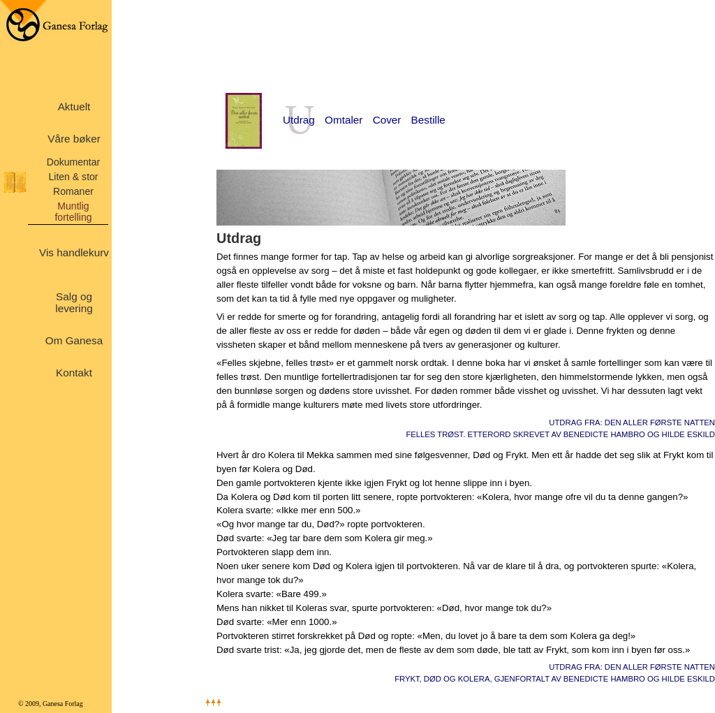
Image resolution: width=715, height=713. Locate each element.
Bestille (428, 120)
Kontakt (74, 372)
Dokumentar (74, 162)
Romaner (73, 191)
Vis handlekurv (74, 252)
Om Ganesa (74, 340)
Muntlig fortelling (72, 211)
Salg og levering (73, 302)
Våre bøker (74, 139)
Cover (387, 120)
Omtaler (343, 120)
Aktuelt (74, 106)
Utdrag (299, 120)
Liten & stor (73, 176)
